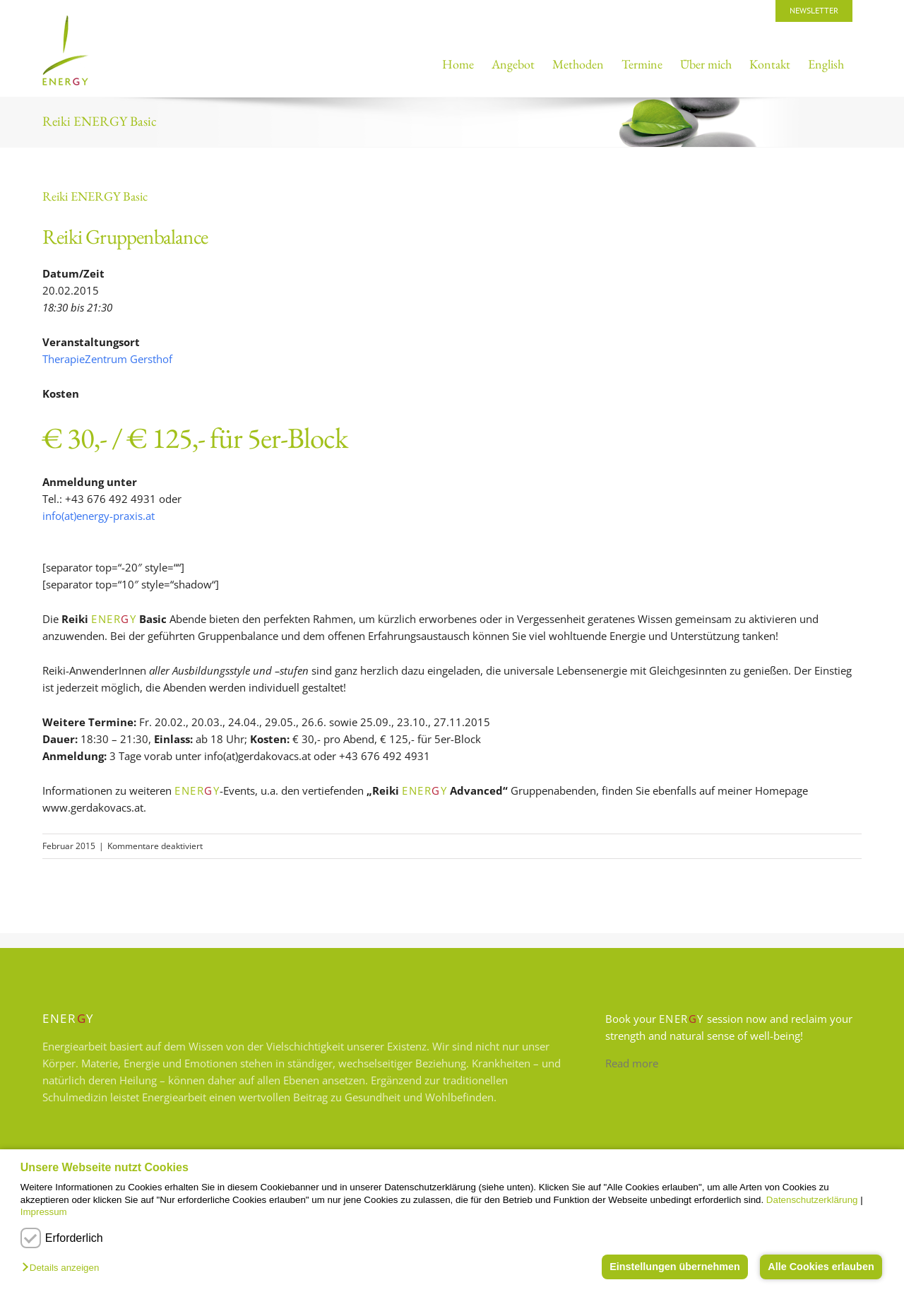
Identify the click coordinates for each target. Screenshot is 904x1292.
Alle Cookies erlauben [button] (821, 1266)
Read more (631, 1063)
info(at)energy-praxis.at (98, 516)
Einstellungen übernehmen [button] (674, 1266)
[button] (63, 1268)
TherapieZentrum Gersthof (107, 359)
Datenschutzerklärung (812, 1200)
